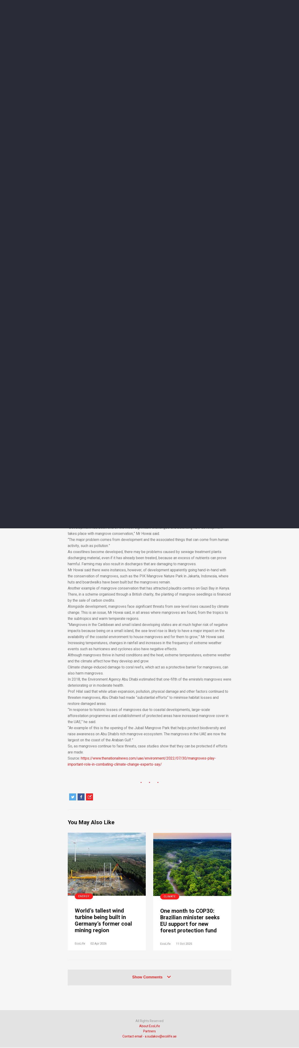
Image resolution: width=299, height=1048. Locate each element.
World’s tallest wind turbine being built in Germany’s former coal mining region (103, 921)
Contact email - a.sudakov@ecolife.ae (149, 1036)
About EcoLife (149, 1026)
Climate (170, 897)
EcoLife (80, 944)
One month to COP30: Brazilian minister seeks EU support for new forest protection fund (190, 921)
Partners (149, 1031)
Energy (83, 896)
